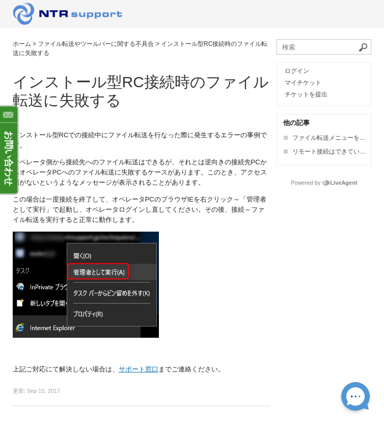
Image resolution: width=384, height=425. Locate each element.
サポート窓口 (138, 369)
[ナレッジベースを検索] (324, 47)
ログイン (297, 70)
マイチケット (303, 82)
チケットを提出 (306, 94)
